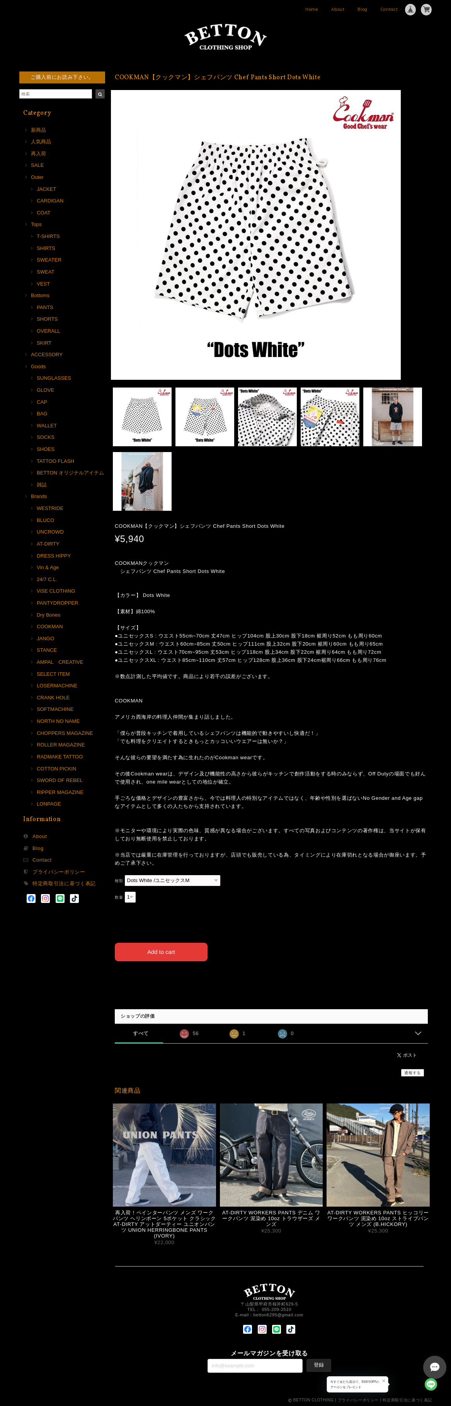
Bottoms (40, 295)
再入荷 (38, 153)
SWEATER (49, 260)
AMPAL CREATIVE (60, 662)
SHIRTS (46, 248)
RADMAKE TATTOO (60, 757)
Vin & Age (48, 567)
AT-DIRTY (48, 544)
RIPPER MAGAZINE (60, 792)
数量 (119, 897)
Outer (37, 177)
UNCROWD (50, 532)
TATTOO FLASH (55, 461)
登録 (319, 1364)
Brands (39, 496)
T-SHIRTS (48, 236)
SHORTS (47, 319)
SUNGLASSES (54, 378)
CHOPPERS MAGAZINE (65, 733)
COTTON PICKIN (56, 769)
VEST (43, 284)
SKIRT (44, 343)
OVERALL (48, 331)
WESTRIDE (50, 508)
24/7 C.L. (47, 579)
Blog (362, 9)
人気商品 (41, 142)
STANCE (47, 650)
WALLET (47, 425)
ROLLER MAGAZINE (61, 745)
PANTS (45, 307)
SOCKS (45, 437)
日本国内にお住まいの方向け (271, 979)
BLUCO (45, 520)
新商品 (38, 130)
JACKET (46, 189)
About (337, 9)
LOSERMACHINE (57, 686)
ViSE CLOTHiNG (56, 591)
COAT (43, 213)
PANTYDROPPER (57, 603)
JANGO (45, 638)
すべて (141, 1032)
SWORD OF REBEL (60, 780)
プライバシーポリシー (58, 872)
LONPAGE (49, 804)
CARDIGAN (50, 201)
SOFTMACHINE (55, 709)
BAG (42, 414)
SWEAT (45, 272)
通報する (412, 1072)
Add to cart (161, 951)
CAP (42, 402)
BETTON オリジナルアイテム (70, 473)
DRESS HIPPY (54, 556)
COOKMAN (50, 626)
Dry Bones (48, 615)
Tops (36, 224)
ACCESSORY (47, 354)
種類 (119, 881)
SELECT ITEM (53, 674)
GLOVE (45, 390)
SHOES (45, 449)
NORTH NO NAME (58, 721)
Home (311, 9)
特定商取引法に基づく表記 (64, 883)
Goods (38, 366)
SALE (37, 165)
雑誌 (42, 485)
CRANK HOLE (53, 697)
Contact (389, 9)
